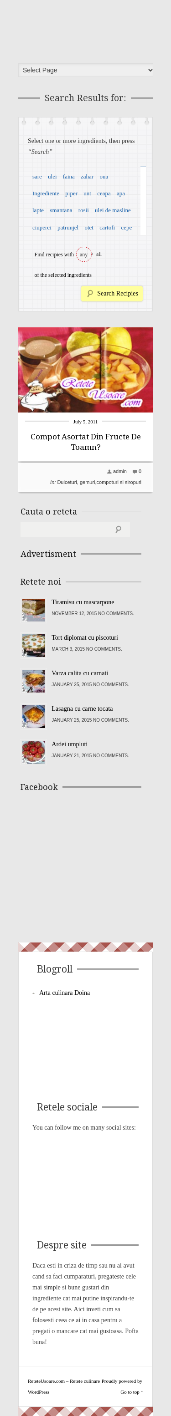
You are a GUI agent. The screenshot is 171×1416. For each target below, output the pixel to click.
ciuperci (42, 227)
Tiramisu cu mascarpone (83, 602)
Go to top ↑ (131, 1392)
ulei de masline (113, 210)
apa (121, 193)
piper (71, 193)
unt (87, 193)
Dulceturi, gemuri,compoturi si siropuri (99, 482)
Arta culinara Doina (64, 992)
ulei (52, 176)
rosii (83, 210)
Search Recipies (117, 293)
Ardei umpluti (70, 744)
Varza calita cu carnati (80, 673)
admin (120, 471)
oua (103, 176)
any (84, 254)
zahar (87, 176)
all (99, 254)
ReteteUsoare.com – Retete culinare (88, 29)
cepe (126, 227)
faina (69, 176)
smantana (61, 210)
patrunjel (67, 227)
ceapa (104, 193)
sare (37, 176)
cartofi (107, 227)
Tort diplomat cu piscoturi (85, 637)
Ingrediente (45, 193)
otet (88, 227)
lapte (38, 210)
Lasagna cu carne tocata (82, 708)
